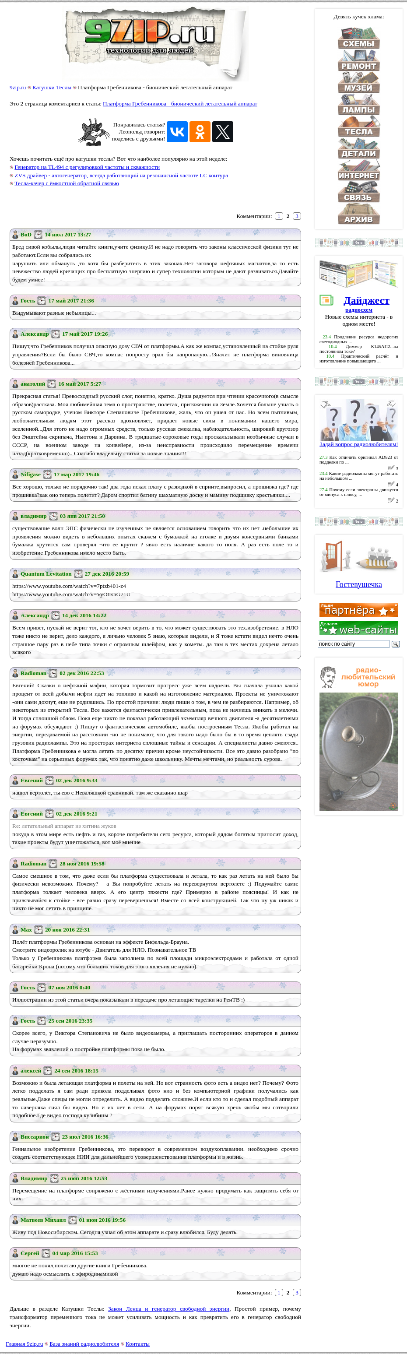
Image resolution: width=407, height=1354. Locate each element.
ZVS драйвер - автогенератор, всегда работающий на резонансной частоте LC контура (121, 175)
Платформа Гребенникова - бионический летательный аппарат (180, 103)
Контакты (138, 1343)
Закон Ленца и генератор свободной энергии (168, 1308)
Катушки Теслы (51, 87)
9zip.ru (18, 87)
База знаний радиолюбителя (84, 1343)
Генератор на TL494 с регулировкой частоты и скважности (87, 167)
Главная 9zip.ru (24, 1343)
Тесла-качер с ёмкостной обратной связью (66, 183)
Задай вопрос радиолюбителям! (358, 441)
